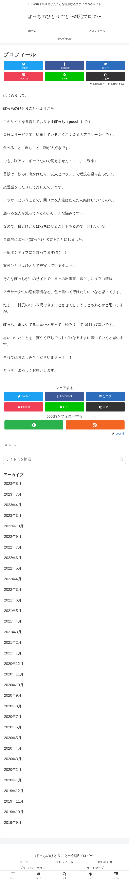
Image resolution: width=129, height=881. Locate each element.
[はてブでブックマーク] (105, 65)
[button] (105, 76)
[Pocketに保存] (23, 76)
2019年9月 (12, 823)
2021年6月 (12, 600)
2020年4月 (12, 748)
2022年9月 (12, 537)
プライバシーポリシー (34, 867)
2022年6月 (12, 558)
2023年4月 (12, 505)
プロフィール (64, 862)
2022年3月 (12, 590)
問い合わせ (105, 862)
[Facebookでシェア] (64, 65)
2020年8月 (12, 706)
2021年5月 (12, 611)
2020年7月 (12, 717)
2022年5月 (12, 568)
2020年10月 (13, 685)
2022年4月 (12, 579)
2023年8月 (12, 484)
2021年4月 (12, 621)
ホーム (23, 862)
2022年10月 (13, 526)
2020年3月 (12, 759)
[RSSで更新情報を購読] (95, 424)
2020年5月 (12, 738)
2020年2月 (12, 770)
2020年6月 (12, 727)
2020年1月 (12, 780)
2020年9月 (12, 695)
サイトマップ (95, 867)
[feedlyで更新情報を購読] (33, 424)
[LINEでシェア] (64, 76)
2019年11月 (13, 801)
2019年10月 (13, 812)
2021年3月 (12, 632)
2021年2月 (12, 642)
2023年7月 (12, 494)
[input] (64, 459)
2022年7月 (12, 547)
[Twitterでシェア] (23, 65)
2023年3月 (12, 516)
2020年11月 (13, 674)
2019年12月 (13, 791)
